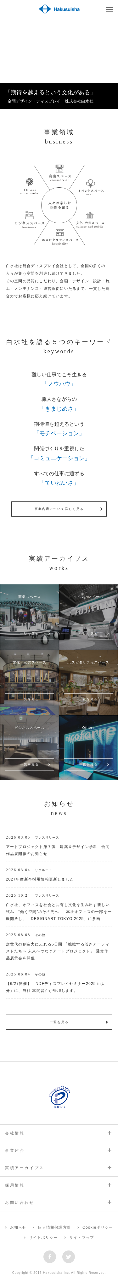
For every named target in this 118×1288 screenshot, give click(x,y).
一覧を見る (29, 633)
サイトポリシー (43, 1237)
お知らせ (18, 1227)
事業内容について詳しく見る (59, 509)
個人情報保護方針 (54, 1227)
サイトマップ (81, 1237)
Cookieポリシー (97, 1227)
